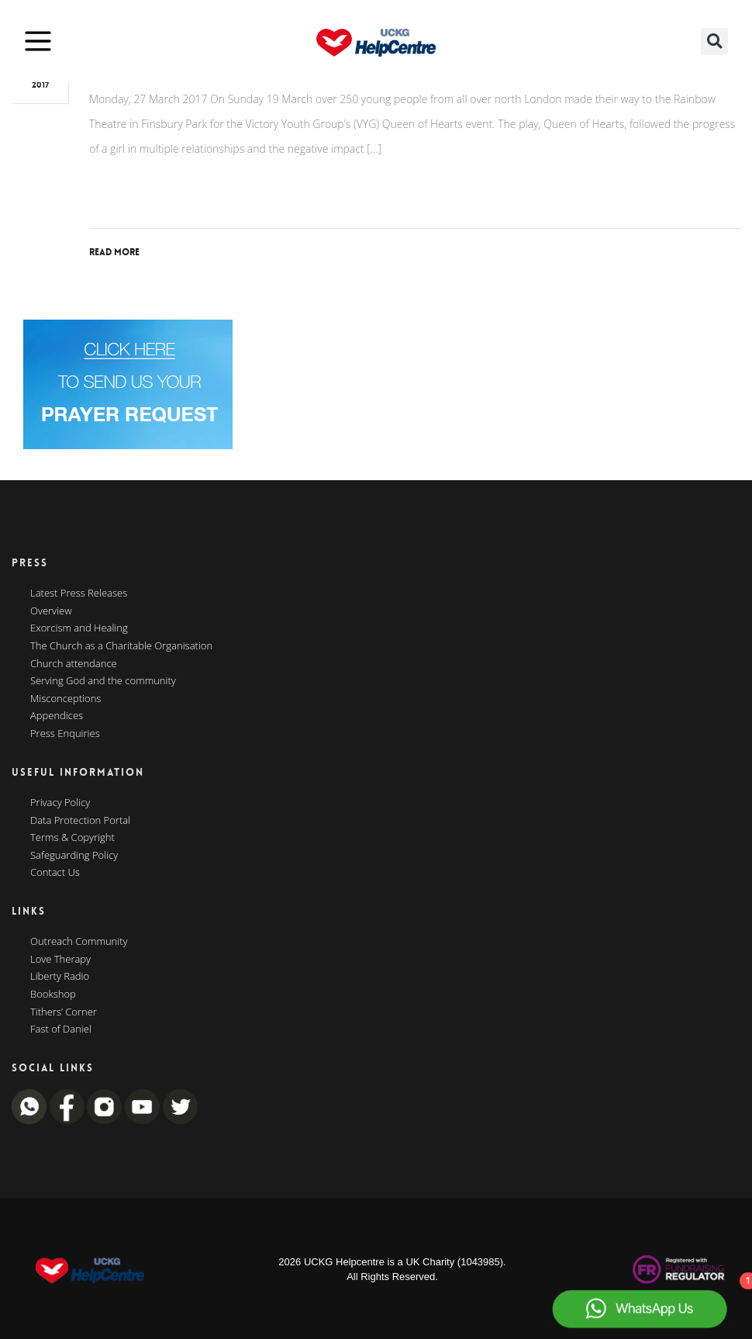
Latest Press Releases (78, 593)
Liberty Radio (59, 977)
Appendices (56, 716)
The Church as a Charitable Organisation (121, 646)
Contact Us (55, 873)
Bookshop (53, 994)
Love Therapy (60, 959)
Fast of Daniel (60, 1029)
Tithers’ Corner (63, 1012)
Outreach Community (79, 942)
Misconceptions (65, 699)
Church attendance (73, 664)
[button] (714, 41)
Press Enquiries (65, 734)
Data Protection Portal (80, 821)
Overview (51, 611)
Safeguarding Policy (74, 855)
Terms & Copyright (72, 838)
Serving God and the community (103, 681)
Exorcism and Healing (79, 628)
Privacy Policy (60, 803)
